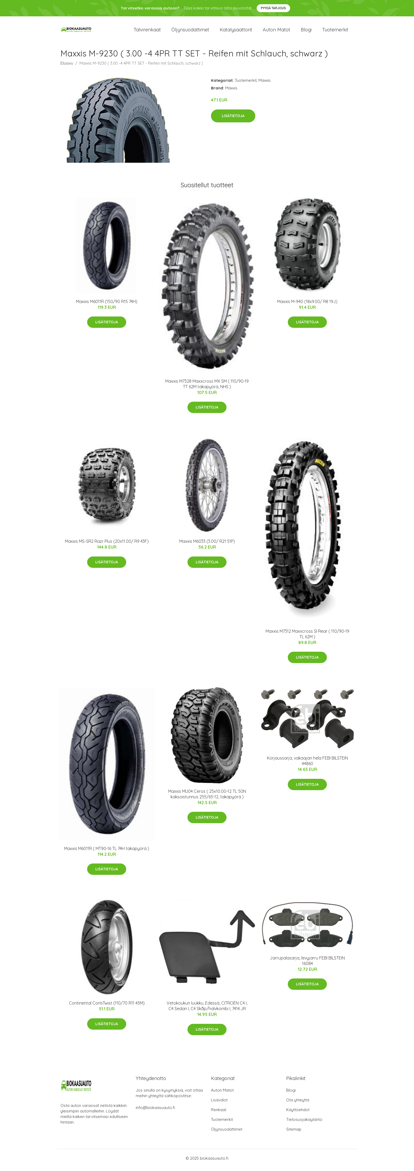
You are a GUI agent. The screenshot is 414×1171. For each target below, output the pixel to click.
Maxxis (264, 84)
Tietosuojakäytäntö (304, 1123)
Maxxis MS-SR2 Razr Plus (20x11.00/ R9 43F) (107, 545)
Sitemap (293, 1132)
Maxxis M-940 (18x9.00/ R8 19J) (307, 305)
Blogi (306, 31)
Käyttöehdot (297, 1113)
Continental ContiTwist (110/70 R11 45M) (107, 1006)
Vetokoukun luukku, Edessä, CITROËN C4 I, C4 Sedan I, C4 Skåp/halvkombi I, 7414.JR (207, 1009)
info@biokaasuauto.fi (155, 1111)
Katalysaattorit (236, 31)
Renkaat (218, 1113)
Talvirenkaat (147, 31)
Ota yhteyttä (297, 1103)
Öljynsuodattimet (190, 31)
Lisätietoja (233, 119)
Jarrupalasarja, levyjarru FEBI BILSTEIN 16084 (307, 964)
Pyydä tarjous (273, 8)
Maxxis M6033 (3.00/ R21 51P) (207, 545)
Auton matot (276, 31)
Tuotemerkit (335, 31)
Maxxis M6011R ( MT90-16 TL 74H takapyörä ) (106, 852)
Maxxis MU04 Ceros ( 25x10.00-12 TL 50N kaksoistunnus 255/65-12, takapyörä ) (207, 797)
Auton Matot (222, 1093)
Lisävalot (219, 1103)
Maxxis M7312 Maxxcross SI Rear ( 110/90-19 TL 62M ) (307, 637)
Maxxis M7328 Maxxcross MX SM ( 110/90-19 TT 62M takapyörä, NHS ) (207, 387)
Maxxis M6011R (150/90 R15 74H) (106, 305)
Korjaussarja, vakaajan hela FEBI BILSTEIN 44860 (307, 764)
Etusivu (66, 66)
